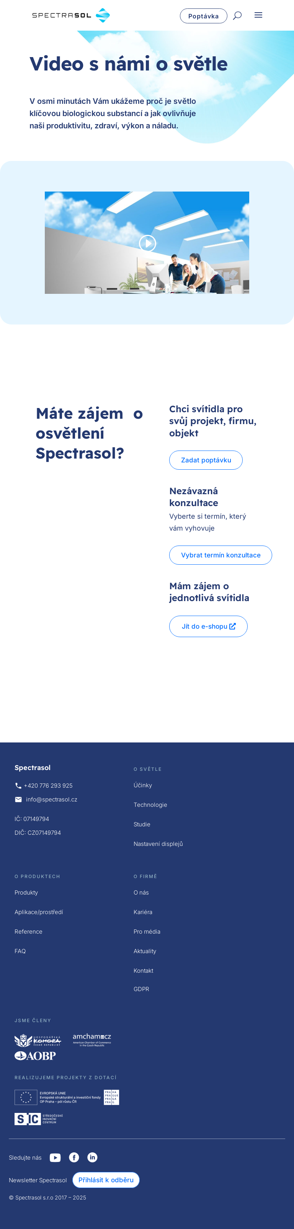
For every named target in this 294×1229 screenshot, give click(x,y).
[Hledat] (237, 16)
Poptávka (203, 16)
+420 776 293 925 (48, 785)
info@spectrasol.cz (51, 799)
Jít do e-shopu (204, 626)
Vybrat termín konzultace (221, 555)
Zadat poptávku (207, 460)
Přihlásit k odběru (106, 1180)
